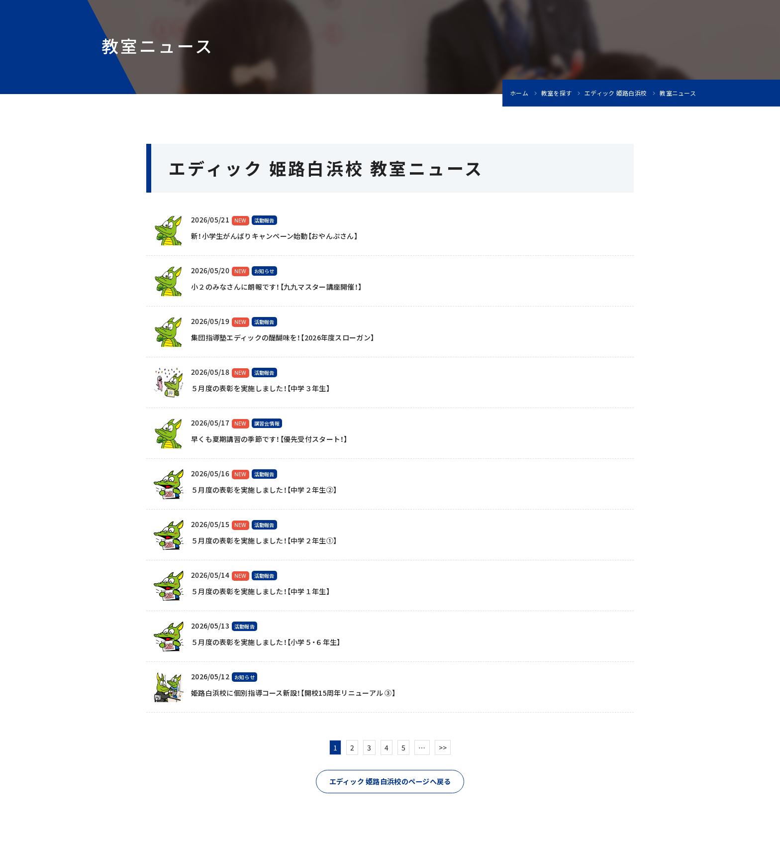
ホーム (519, 93)
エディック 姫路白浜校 (616, 93)
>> (443, 747)
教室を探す (556, 93)
